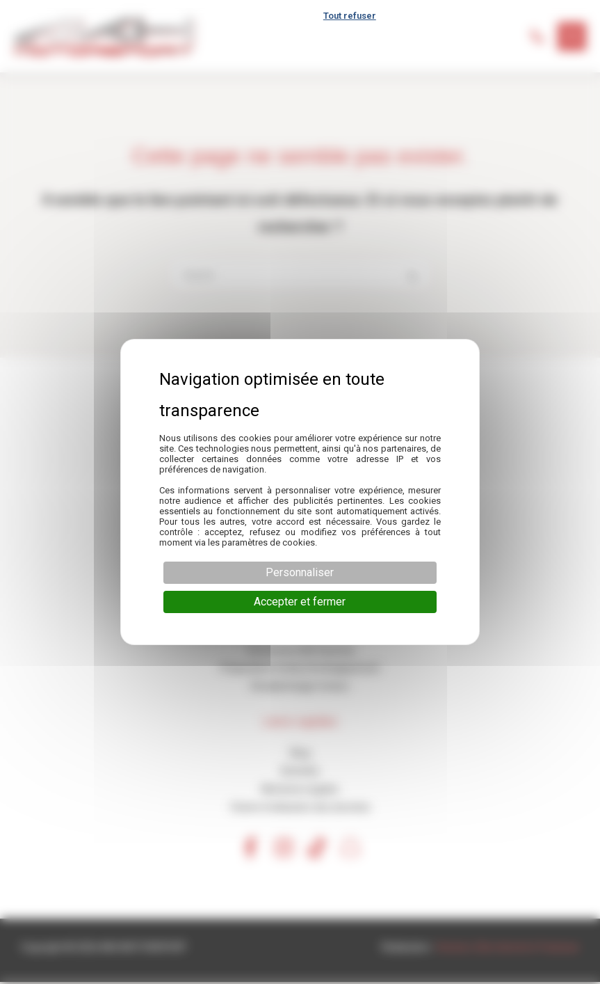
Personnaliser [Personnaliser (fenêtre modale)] (300, 572)
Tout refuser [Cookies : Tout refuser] (349, 15)
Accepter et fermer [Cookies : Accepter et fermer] (300, 601)
